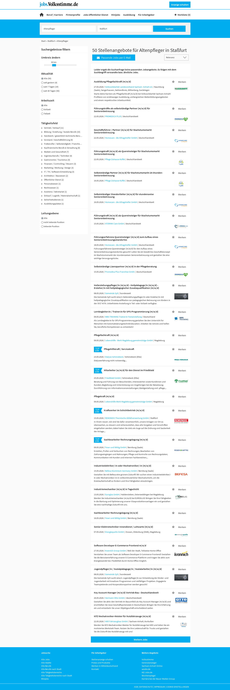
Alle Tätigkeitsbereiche (51, 672)
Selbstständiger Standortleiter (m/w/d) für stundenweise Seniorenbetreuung (124, 195)
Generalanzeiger (149, 662)
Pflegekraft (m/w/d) (104, 396)
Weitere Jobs (140, 639)
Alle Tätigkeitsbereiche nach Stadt (56, 675)
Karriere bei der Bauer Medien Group (158, 678)
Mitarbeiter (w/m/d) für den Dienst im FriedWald (129, 370)
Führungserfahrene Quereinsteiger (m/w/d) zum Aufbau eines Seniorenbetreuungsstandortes (126, 238)
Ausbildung (129, 14)
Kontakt (95, 669)
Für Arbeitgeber (146, 14)
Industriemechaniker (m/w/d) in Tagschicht (116, 489)
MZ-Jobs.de (147, 672)
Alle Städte (46, 662)
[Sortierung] (173, 57)
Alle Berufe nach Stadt (51, 669)
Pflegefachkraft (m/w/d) (106, 335)
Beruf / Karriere (55, 14)
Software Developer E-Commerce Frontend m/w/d (120, 545)
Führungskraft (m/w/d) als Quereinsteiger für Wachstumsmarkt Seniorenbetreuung (127, 152)
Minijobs (115, 14)
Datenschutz (146, 686)
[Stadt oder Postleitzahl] (125, 29)
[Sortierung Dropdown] (185, 57)
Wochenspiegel (149, 675)
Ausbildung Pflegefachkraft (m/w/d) (112, 81)
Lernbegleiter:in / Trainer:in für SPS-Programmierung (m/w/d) (126, 311)
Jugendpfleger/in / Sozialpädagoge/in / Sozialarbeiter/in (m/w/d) (128, 568)
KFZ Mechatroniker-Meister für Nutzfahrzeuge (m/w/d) (122, 616)
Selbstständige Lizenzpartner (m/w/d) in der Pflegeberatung (125, 266)
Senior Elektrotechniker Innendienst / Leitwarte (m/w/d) (123, 526)
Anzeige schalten (180, 4)
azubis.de (146, 669)
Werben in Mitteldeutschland (104, 666)
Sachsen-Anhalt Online (152, 666)
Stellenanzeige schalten (102, 659)
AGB (136, 686)
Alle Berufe (46, 666)
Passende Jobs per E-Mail (114, 57)
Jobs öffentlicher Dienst (95, 14)
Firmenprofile (73, 14)
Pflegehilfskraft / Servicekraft (119, 349)
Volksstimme (148, 659)
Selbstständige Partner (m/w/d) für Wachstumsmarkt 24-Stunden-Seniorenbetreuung (128, 174)
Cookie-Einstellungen (177, 686)
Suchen (169, 28)
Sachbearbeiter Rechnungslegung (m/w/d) (126, 439)
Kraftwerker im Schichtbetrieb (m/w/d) (124, 410)
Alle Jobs (45, 659)
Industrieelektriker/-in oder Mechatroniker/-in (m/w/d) (122, 465)
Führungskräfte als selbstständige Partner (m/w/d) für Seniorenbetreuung (122, 110)
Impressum (159, 686)
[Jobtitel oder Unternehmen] (69, 29)
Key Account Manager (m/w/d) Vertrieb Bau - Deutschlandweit (126, 592)
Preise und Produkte (100, 662)
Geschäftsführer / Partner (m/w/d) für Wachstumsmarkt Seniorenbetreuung (123, 131)
